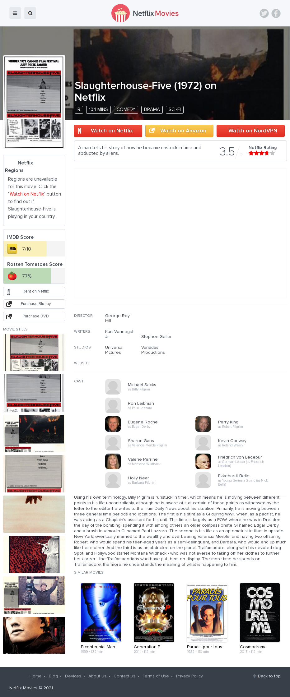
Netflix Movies (23, 688)
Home (36, 676)
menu (15, 13)
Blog (53, 676)
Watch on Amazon (183, 131)
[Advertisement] (240, 353)
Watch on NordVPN (252, 131)
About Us (97, 676)
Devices (73, 676)
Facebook (276, 13)
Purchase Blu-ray (36, 304)
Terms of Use (156, 676)
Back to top (269, 676)
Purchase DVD (36, 316)
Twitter (264, 13)
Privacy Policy (189, 676)
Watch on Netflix (112, 131)
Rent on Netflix (36, 291)
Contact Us (124, 676)
